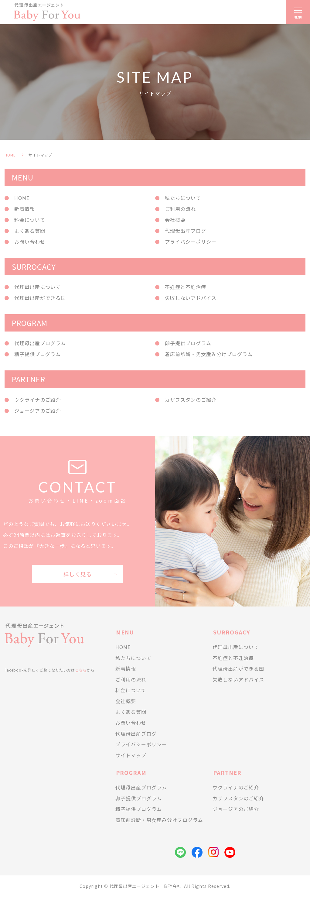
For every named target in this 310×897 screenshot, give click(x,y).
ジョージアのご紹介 (37, 410)
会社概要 (175, 219)
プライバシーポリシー (190, 241)
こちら (81, 669)
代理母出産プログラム (40, 343)
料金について (29, 219)
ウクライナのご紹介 (37, 399)
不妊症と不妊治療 (185, 286)
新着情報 (24, 208)
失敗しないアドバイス (190, 297)
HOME (10, 154)
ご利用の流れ (180, 208)
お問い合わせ (29, 241)
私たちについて (183, 197)
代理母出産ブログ (185, 230)
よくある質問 (29, 230)
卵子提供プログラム (188, 343)
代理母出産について (37, 286)
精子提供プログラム (37, 354)
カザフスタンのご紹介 (190, 399)
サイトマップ (130, 755)
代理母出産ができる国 (40, 297)
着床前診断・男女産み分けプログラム (209, 354)
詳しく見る (77, 574)
